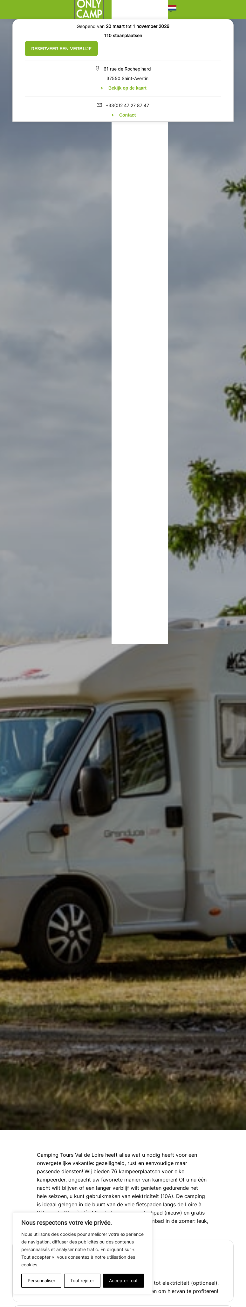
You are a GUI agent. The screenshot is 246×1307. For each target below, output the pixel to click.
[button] (172, 9)
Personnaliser (41, 1280)
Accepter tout (123, 1280)
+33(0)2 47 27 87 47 (127, 105)
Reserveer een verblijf (61, 48)
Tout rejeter (82, 1280)
